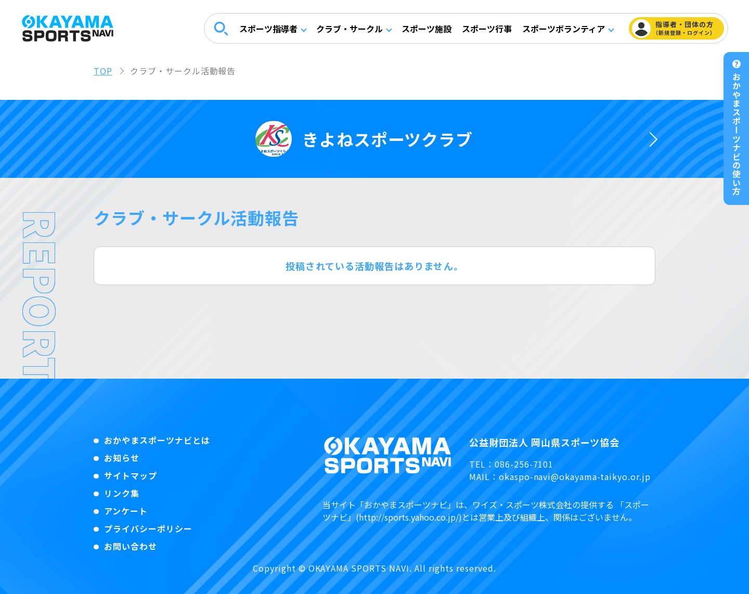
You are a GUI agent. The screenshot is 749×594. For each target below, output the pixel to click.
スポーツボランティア (563, 28)
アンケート (126, 511)
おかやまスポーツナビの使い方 (736, 134)
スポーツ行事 (486, 28)
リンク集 (121, 493)
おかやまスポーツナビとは (157, 440)
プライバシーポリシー (148, 528)
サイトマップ (130, 475)
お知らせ (121, 458)
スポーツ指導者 (268, 28)
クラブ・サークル (349, 28)
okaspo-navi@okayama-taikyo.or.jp (575, 476)
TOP (103, 70)
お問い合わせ (130, 546)
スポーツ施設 (426, 28)
